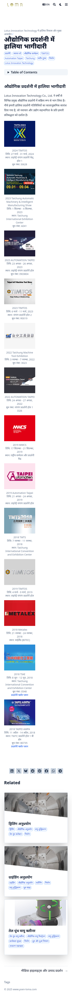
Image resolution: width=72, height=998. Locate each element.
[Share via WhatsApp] (53, 771)
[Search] (54, 4)
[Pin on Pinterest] (39, 771)
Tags (7, 982)
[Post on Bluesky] (25, 771)
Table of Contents (24, 72)
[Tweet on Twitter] (19, 771)
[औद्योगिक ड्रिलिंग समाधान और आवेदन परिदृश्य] (36, 818)
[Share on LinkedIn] (12, 771)
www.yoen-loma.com (25, 989)
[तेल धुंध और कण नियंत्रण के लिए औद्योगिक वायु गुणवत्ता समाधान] (36, 927)
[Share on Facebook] (46, 771)
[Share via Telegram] (60, 771)
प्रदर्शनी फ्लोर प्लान (19, 695)
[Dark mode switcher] (60, 4)
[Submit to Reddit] (32, 771)
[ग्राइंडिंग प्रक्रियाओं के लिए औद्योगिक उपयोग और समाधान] (36, 871)
